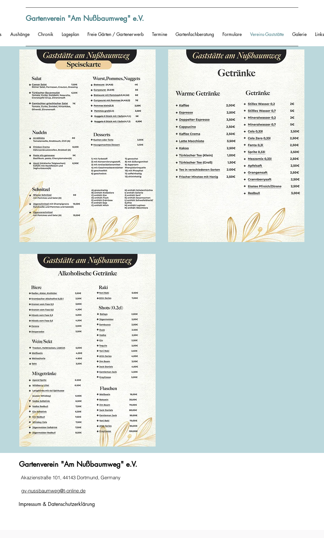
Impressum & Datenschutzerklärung (57, 504)
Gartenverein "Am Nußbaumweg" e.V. (85, 18)
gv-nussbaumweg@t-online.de (53, 491)
